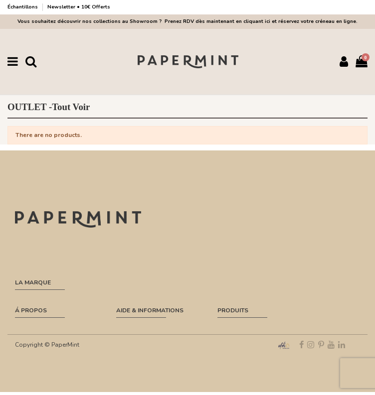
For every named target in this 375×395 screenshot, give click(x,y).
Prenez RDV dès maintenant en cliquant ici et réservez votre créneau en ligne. (260, 21)
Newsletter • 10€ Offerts (78, 6)
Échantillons (23, 6)
